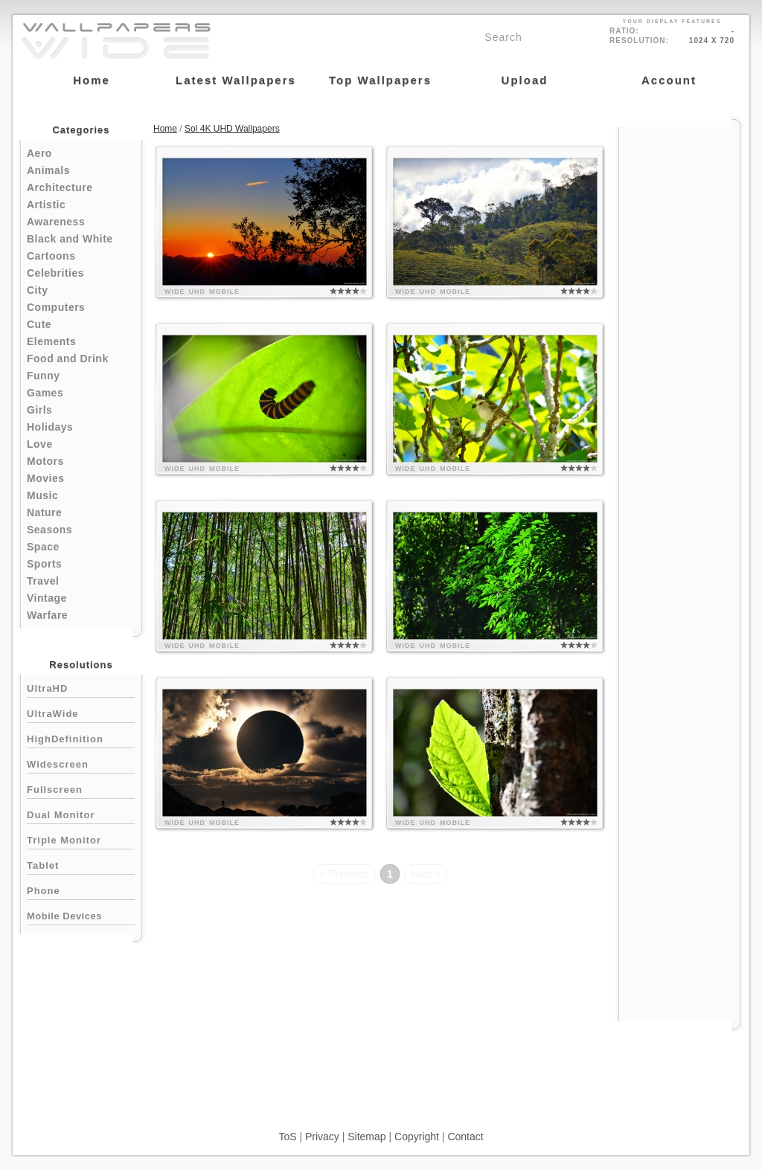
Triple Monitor (81, 839)
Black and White (70, 239)
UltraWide (81, 712)
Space (43, 547)
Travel (43, 581)
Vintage (47, 598)
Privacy (322, 1136)
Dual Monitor (81, 813)
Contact (465, 1136)
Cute (39, 324)
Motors (45, 461)
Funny (43, 376)
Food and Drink (68, 358)
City (37, 290)
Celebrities (55, 273)
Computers (56, 307)
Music (42, 495)
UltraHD (81, 687)
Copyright (416, 1136)
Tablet (81, 864)
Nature (44, 512)
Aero (39, 153)
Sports (44, 564)
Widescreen (81, 763)
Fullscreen (81, 788)
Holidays (50, 427)
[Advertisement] (679, 351)
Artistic (46, 204)
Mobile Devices (64, 916)
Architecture (59, 187)
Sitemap (366, 1136)
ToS (287, 1136)
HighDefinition (81, 737)
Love (40, 444)
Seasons (49, 530)
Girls (39, 410)
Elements (51, 341)
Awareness (56, 222)
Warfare (47, 615)
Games (45, 393)
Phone (81, 889)
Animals (48, 170)
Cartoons (51, 256)
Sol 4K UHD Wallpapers (232, 128)
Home (165, 128)
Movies (45, 478)
